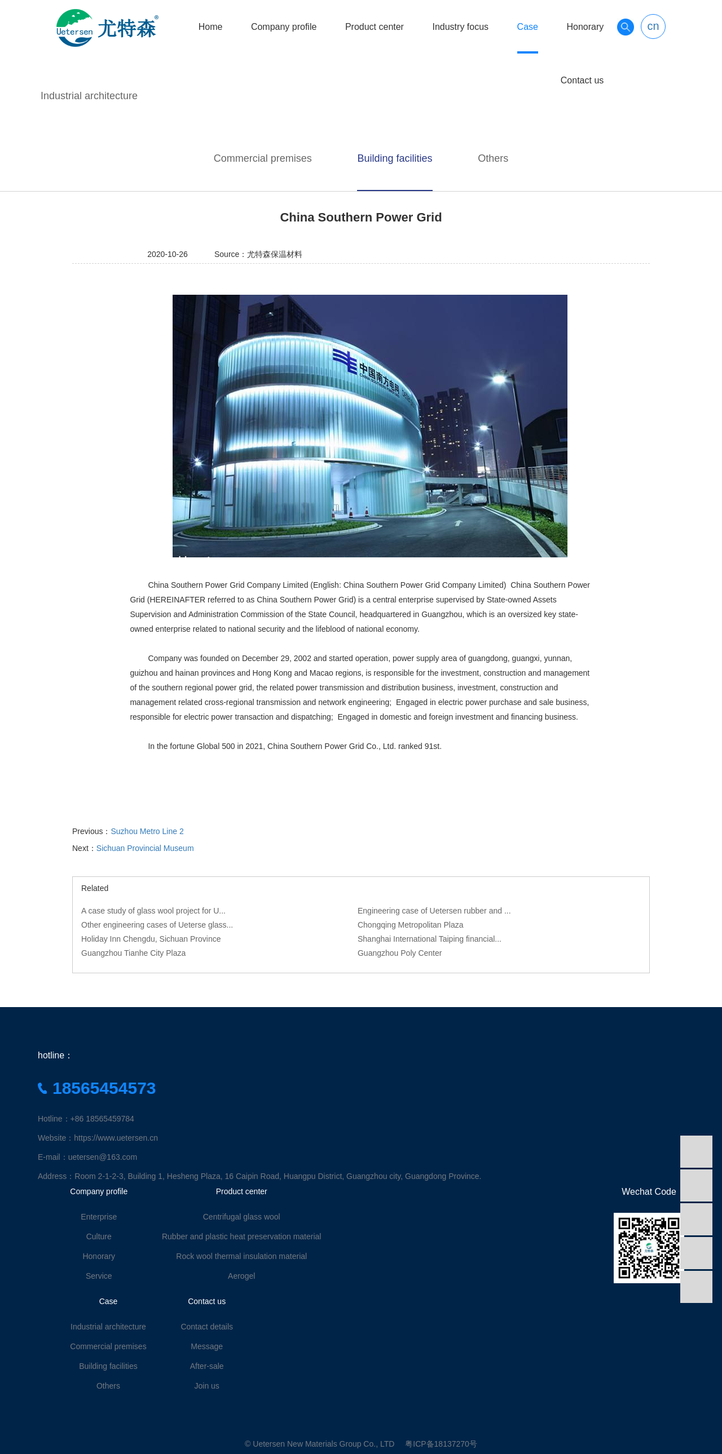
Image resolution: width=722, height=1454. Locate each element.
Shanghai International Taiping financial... (429, 938)
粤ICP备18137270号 (441, 1443)
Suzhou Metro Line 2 (147, 831)
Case (527, 27)
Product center (374, 27)
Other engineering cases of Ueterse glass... (157, 924)
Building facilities (394, 158)
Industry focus (460, 27)
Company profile (284, 27)
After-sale (207, 1366)
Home (211, 27)
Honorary (585, 27)
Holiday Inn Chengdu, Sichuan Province (151, 938)
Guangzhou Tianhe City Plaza (133, 952)
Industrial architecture (89, 95)
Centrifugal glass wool (241, 1216)
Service (99, 1275)
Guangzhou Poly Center (400, 952)
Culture (99, 1236)
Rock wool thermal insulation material (241, 1256)
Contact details (206, 1326)
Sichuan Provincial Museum (145, 848)
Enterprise (99, 1216)
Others (493, 158)
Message (207, 1346)
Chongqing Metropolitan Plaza (411, 924)
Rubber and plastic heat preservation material (242, 1236)
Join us (207, 1385)
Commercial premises (263, 158)
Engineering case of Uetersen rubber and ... (434, 910)
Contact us (582, 80)
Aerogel (241, 1275)
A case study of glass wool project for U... (153, 910)
